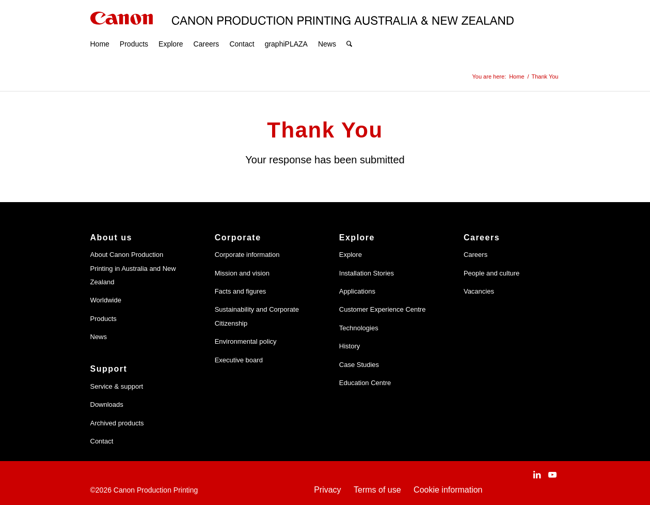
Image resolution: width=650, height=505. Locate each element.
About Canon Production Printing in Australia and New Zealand (133, 268)
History (349, 346)
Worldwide (105, 300)
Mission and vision (242, 273)
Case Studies (359, 365)
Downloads (106, 404)
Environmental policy (246, 341)
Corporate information (247, 254)
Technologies (358, 328)
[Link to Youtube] (552, 474)
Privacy (327, 489)
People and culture (491, 273)
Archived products (117, 423)
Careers (475, 254)
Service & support (117, 386)
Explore (350, 254)
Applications (357, 291)
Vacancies (479, 291)
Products (103, 319)
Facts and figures (240, 291)
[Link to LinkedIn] (537, 474)
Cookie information (448, 489)
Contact (102, 441)
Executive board (239, 360)
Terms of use (377, 489)
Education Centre (365, 383)
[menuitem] (99, 31)
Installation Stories (366, 273)
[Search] (349, 31)
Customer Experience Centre (382, 309)
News (98, 337)
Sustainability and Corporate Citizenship (257, 316)
